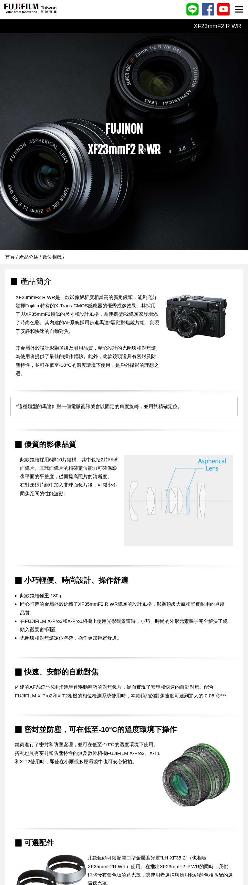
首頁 (10, 257)
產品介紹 (28, 257)
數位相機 (52, 257)
